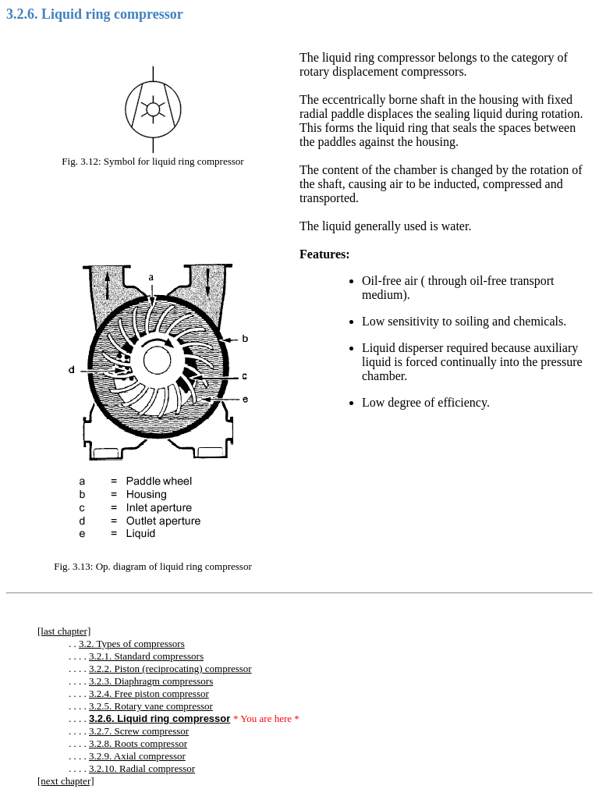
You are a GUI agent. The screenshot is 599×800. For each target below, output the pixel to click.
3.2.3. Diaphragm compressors (151, 681)
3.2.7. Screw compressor (139, 731)
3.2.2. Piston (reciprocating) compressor (170, 668)
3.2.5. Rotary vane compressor (151, 706)
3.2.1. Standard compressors (146, 656)
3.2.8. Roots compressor (138, 743)
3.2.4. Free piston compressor (149, 693)
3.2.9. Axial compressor (137, 756)
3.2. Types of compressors (132, 643)
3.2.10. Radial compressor (142, 768)
